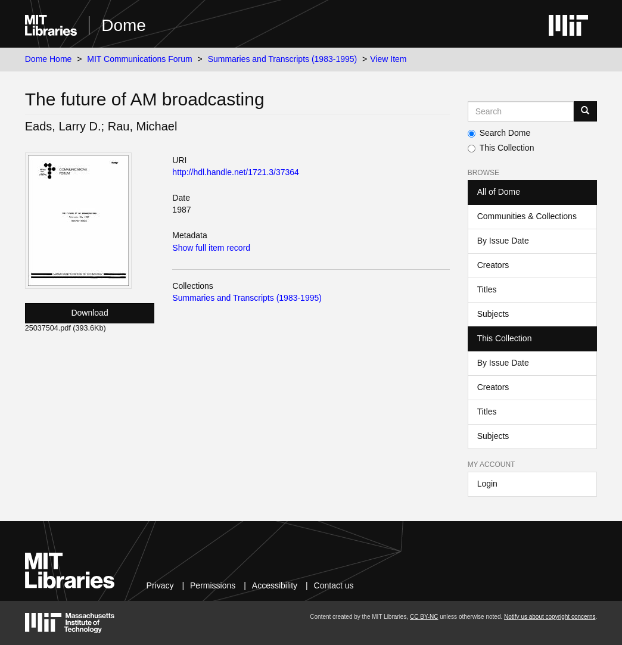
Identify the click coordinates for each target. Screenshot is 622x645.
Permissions (212, 585)
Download (89, 312)
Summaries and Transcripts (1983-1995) (282, 59)
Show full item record (211, 248)
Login (487, 483)
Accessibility (274, 585)
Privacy (160, 585)
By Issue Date (503, 240)
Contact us (334, 585)
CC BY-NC (424, 616)
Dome (123, 25)
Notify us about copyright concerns (549, 616)
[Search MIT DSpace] (521, 111)
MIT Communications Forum (139, 59)
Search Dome (499, 133)
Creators (493, 265)
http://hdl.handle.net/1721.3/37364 (235, 172)
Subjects (493, 314)
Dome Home (48, 59)
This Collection (501, 147)
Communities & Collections (527, 216)
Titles (487, 289)
